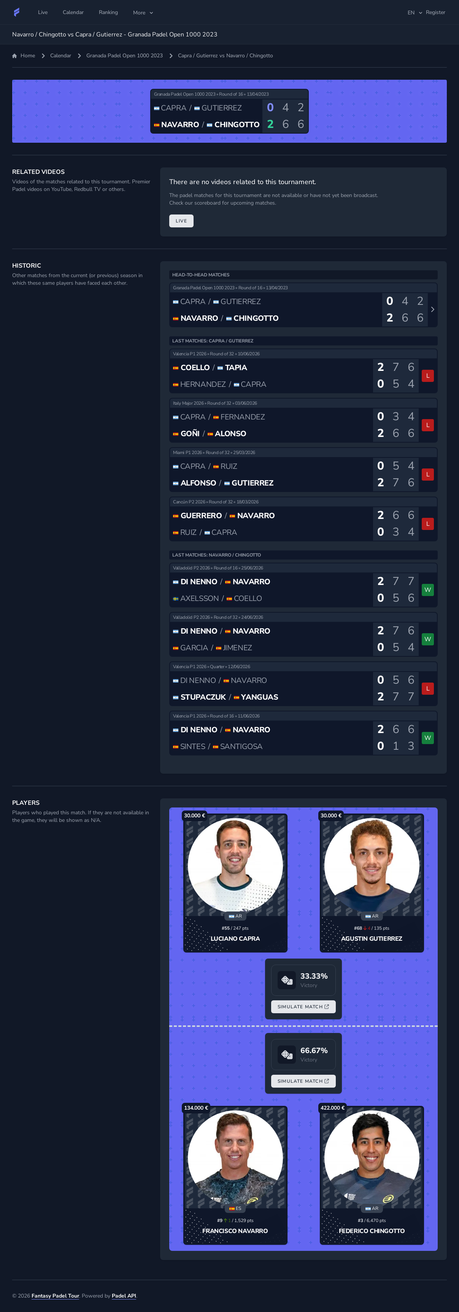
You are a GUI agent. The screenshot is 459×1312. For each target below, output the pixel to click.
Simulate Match (303, 1007)
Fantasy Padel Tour (55, 1295)
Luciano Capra (235, 939)
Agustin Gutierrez (371, 939)
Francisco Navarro (235, 1231)
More (143, 12)
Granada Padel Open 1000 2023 (124, 55)
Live (181, 221)
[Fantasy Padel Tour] (16, 12)
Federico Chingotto (372, 1231)
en (416, 12)
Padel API (124, 1295)
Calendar (60, 55)
